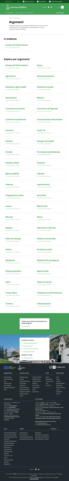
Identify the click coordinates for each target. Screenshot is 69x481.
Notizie (47, 377)
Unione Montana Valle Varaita (26, 437)
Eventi (57, 377)
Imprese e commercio (37, 377)
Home (10, 18)
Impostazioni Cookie (8, 455)
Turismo (34, 389)
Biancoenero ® (39, 477)
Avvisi (47, 383)
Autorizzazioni (23, 385)
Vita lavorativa (35, 391)
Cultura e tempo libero (24, 389)
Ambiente (22, 379)
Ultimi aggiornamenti (8, 460)
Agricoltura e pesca (24, 377)
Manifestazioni (49, 379)
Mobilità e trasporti (36, 379)
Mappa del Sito (7, 464)
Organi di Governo (8, 377)
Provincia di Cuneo (24, 435)
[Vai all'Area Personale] (56, 1)
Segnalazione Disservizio (9, 443)
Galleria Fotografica (60, 383)
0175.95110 (8, 404)
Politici (5, 389)
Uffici (5, 381)
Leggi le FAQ (6, 439)
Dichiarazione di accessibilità (10, 435)
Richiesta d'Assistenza (9, 445)
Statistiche (6, 462)
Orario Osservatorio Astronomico (42, 437)
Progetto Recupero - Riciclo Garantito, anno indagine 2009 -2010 (49, 439)
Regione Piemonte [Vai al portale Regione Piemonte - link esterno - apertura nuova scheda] (8, 1)
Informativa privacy (8, 451)
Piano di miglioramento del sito (10, 437)
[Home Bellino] (16, 7)
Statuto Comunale (8, 449)
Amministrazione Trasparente (10, 432)
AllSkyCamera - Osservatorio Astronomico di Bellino (46, 435)
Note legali (6, 453)
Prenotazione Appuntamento (10, 441)
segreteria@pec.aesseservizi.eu (44, 424)
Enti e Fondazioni (7, 385)
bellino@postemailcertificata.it (13, 409)
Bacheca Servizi (7, 447)
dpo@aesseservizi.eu (42, 423)
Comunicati (48, 385)
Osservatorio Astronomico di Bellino (27, 439)
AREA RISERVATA (33, 479)
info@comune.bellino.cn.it (12, 410)
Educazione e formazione (25, 391)
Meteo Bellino (38, 432)
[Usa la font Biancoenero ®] (28, 1)
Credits (5, 457)
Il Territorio (58, 381)
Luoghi (57, 379)
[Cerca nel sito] (62, 7)
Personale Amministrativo (9, 387)
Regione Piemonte (24, 432)
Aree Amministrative (8, 379)
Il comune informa (50, 381)
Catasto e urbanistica (24, 387)
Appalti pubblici (23, 383)
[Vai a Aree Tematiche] (41, 1)
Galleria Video (59, 385)
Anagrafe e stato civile (24, 381)
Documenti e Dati (7, 383)
